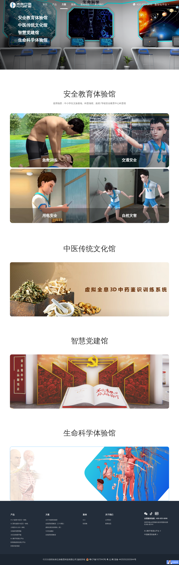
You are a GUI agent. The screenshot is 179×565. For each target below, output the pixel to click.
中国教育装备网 (150, 534)
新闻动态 (85, 4)
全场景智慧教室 (50, 535)
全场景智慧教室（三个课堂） (55, 524)
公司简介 (108, 520)
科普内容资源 (15, 546)
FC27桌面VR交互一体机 (18, 520)
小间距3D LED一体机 (18, 527)
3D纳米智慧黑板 (16, 531)
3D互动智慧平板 (16, 535)
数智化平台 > (162, 4)
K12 (84, 520)
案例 (73, 4)
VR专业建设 (49, 531)
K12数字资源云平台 (17, 538)
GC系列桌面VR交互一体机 (19, 524)
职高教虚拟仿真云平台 (18, 542)
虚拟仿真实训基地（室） (53, 527)
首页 (45, 4)
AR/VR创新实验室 (51, 520)
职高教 (85, 524)
